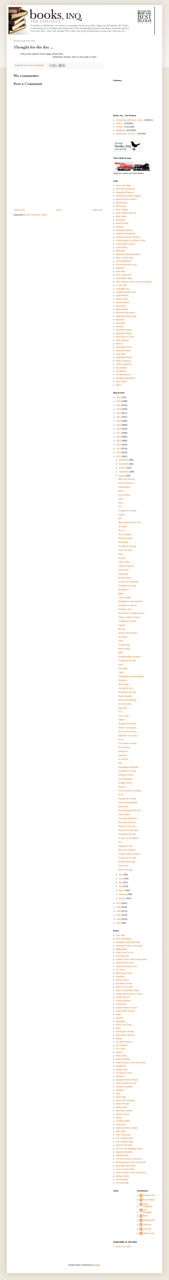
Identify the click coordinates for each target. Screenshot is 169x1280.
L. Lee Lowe (121, 285)
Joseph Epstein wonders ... (130, 657)
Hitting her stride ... (126, 775)
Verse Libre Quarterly (125, 1100)
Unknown (147, 1224)
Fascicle (119, 1018)
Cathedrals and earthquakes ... (132, 676)
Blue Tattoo (121, 1131)
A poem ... (122, 625)
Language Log (122, 289)
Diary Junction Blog (124, 258)
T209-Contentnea (123, 364)
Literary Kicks (122, 299)
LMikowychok (149, 1220)
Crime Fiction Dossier (125, 244)
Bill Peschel (121, 206)
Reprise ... (123, 787)
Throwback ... (124, 542)
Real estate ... (124, 684)
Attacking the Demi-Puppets (128, 196)
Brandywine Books (124, 230)
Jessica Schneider (124, 1152)
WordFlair (120, 976)
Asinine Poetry (122, 980)
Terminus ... (123, 680)
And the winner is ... (127, 483)
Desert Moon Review (125, 1011)
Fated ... (122, 672)
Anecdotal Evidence (125, 192)
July (121, 874)
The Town (120, 970)
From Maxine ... (125, 495)
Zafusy (119, 1117)
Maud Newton (122, 309)
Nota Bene (120, 323)
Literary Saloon (122, 302)
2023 (119, 409)
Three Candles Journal (126, 1083)
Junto (118, 1028)
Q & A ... (122, 794)
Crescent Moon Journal (126, 1007)
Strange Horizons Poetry (127, 1080)
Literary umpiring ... (127, 566)
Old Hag (119, 326)
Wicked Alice (121, 1107)
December (124, 460)
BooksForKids (122, 223)
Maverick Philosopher (125, 312)
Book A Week (122, 209)
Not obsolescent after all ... (130, 810)
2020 (119, 421)
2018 (119, 429)
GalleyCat (120, 268)
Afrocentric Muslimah (125, 189)
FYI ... (121, 507)
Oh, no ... (122, 530)
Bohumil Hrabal (125, 538)
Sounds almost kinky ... (128, 633)
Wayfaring (120, 130)
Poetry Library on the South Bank (131, 1062)
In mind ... (122, 558)
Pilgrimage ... (124, 574)
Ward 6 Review (122, 1104)
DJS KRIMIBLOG (123, 261)
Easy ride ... (123, 708)
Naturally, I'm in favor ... (128, 735)
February (123, 894)
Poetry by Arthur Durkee (126, 1128)
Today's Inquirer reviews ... (130, 617)
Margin (119, 1038)
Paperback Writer (123, 333)
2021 (119, 417)
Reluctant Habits (123, 350)
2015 (119, 440)
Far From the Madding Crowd (129, 1148)
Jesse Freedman (147, 1205)
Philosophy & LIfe (123, 347)
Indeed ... (122, 720)
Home (59, 210)
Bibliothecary (121, 203)
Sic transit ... (123, 637)
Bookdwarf (120, 220)
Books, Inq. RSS (123, 1246)
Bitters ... (122, 593)
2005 (119, 923)
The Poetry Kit (122, 956)
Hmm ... (121, 499)
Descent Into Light (124, 1145)
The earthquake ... (126, 779)
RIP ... (121, 518)
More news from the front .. (130, 522)
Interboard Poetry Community (129, 946)
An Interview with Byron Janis (129, 120)
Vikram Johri (148, 1233)
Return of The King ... (128, 826)
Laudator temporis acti (126, 292)
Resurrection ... (125, 747)
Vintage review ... (126, 783)
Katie (145, 1216)
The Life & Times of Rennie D (129, 1159)
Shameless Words (124, 357)
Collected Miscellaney (125, 233)
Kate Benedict (122, 1155)
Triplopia (120, 1090)
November (124, 464)
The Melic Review (124, 1042)
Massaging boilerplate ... (129, 767)
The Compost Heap (124, 1142)
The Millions (121, 371)
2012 (119, 452)
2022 (119, 413)
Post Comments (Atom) (36, 215)
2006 (119, 919)
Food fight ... (124, 668)
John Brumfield (147, 1211)
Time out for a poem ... (128, 731)
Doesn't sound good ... (128, 728)
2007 (119, 915)
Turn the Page (122, 1183)
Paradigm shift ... (126, 609)
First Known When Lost (126, 264)
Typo (118, 1093)
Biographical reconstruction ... (131, 601)
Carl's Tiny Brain (123, 1135)
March (122, 890)
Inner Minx (120, 271)
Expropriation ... (125, 487)
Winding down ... (125, 578)
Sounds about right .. (127, 862)
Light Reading (122, 295)
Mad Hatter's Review (125, 1035)
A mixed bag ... (125, 645)
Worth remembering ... (128, 700)
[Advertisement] (58, 183)
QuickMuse (121, 1066)
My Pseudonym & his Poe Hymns (131, 1162)
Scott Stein (121, 354)
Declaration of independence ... (132, 613)
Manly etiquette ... (126, 696)
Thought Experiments (125, 378)
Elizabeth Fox (149, 1195)
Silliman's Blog (122, 1176)
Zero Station (121, 381)
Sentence (120, 1076)
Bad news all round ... (128, 822)
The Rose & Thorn (124, 1073)
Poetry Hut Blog (123, 1059)
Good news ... (124, 570)
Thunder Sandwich (124, 1087)
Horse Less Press (124, 1024)
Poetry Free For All (124, 952)
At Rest (119, 127)
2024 (119, 405)
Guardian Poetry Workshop (128, 942)
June (121, 878)
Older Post (97, 210)
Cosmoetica (121, 1004)
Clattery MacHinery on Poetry (129, 994)
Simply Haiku (122, 1069)
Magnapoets (121, 949)
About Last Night (123, 185)
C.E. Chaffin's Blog (124, 1138)
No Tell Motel (121, 1045)
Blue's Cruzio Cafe (124, 987)
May (121, 882)
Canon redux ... (125, 562)
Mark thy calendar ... (127, 479)
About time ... (124, 865)
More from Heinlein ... (128, 850)
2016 (119, 437)
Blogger (96, 1265)
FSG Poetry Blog (123, 939)
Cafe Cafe (120, 935)
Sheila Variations (123, 361)
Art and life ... (124, 759)
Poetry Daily (121, 1056)
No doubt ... (123, 526)
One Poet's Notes (124, 330)
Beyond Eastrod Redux (126, 199)
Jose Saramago (125, 870)
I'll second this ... (125, 704)
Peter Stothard (122, 340)
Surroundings (122, 1179)
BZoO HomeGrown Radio (127, 990)
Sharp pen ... (124, 751)
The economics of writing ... (130, 791)
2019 (119, 425)
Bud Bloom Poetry (124, 983)
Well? (120, 652)
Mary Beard (121, 306)
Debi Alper (120, 251)
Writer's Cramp (122, 1114)
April (121, 886)
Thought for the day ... (128, 510)
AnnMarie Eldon (123, 1121)
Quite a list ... (124, 806)
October (123, 468)
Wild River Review (124, 1111)
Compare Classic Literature (128, 237)
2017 (119, 433)
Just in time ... (124, 716)
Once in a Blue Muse (125, 1169)
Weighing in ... (124, 589)
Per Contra (121, 1049)
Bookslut (120, 227)
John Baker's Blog (124, 278)
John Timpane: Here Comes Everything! (134, 282)
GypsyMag (120, 1021)
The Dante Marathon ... (128, 818)
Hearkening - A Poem (125, 134)
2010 (119, 903)
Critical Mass (121, 247)
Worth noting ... (125, 649)
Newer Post (19, 210)
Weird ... (122, 491)
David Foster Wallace (128, 802)
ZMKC (119, 385)
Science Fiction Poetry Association (131, 959)
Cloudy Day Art (122, 997)
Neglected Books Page (126, 316)
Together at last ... (126, 846)
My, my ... (122, 629)
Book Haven (121, 216)
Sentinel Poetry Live (125, 963)
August (122, 476)
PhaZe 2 (119, 1052)
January (123, 898)
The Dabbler (121, 368)
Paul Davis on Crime (125, 337)
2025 (119, 401)
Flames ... (122, 515)
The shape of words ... (128, 743)
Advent (119, 123)
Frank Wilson (149, 1200)
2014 (119, 445)
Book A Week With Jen (126, 213)
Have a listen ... (125, 814)
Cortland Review (123, 1001)
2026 (119, 397)
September (124, 472)
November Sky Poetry (126, 1166)
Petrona (119, 344)
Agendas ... (123, 755)
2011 (119, 456)
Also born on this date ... (129, 830)
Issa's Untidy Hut (123, 275)
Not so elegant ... (126, 534)
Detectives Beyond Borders (128, 254)
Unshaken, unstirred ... (128, 605)
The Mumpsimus (123, 374)
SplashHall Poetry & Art (126, 966)
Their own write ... (126, 550)
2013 (119, 448)
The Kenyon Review (125, 1031)
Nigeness (120, 319)
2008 (119, 911)
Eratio (118, 1014)
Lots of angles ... (125, 597)
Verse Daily (121, 1097)
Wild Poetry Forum (124, 973)
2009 (119, 907)
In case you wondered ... (129, 581)
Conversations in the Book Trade (130, 240)
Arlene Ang (121, 1124)
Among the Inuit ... (126, 688)
